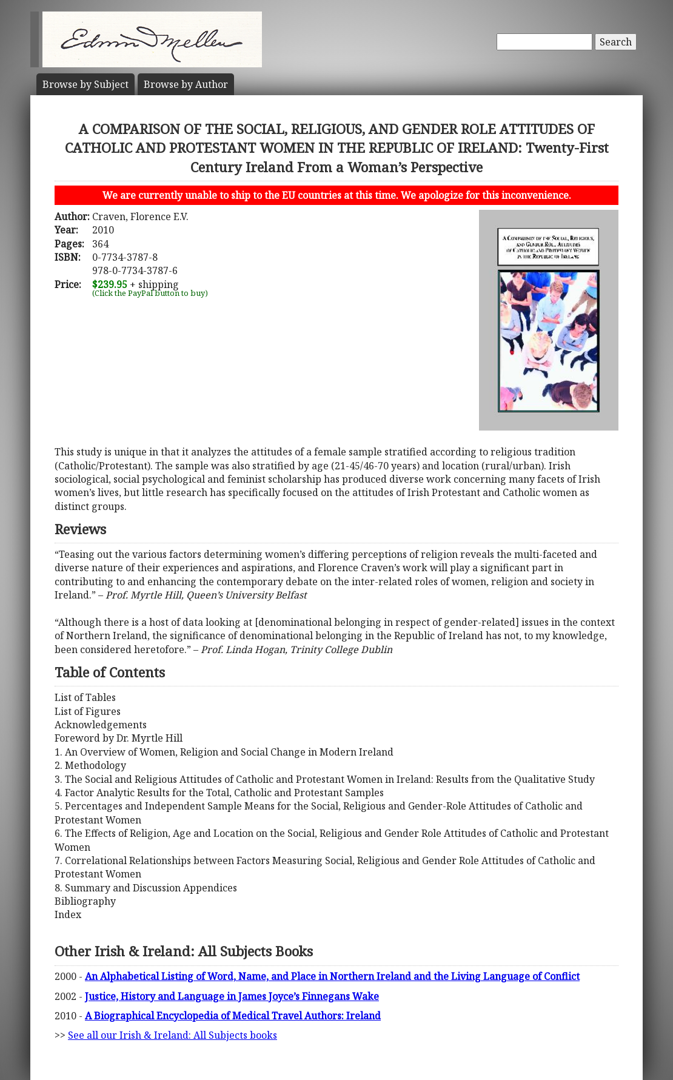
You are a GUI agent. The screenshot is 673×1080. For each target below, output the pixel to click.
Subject (85, 84)
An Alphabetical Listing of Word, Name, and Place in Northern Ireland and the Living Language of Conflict (332, 976)
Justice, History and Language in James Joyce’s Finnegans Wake (232, 996)
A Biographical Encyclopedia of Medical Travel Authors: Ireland (233, 1015)
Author (186, 84)
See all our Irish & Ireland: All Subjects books (172, 1035)
